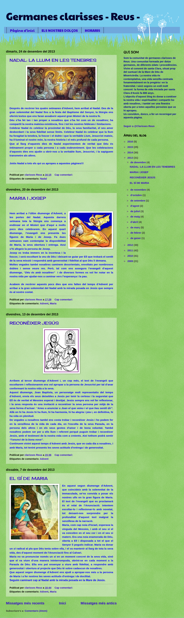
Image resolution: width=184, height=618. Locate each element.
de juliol (135, 211)
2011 (130, 250)
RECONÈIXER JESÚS (34, 323)
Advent (44, 303)
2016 (130, 141)
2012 (130, 245)
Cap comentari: (64, 174)
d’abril (134, 222)
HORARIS (92, 30)
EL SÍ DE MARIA (29, 478)
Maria (53, 303)
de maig (135, 216)
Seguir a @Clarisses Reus (139, 126)
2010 (130, 256)
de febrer (136, 232)
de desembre (138, 162)
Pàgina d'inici (22, 30)
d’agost (135, 206)
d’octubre (136, 195)
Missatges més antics (99, 603)
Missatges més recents (25, 603)
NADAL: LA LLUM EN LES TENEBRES (53, 60)
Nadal (43, 178)
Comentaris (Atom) (36, 610)
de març (135, 227)
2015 (130, 147)
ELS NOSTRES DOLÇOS (60, 30)
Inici (62, 603)
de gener (135, 238)
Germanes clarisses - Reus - (73, 16)
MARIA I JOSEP (28, 198)
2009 (130, 261)
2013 (130, 157)
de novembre (138, 189)
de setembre (138, 200)
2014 (130, 152)
